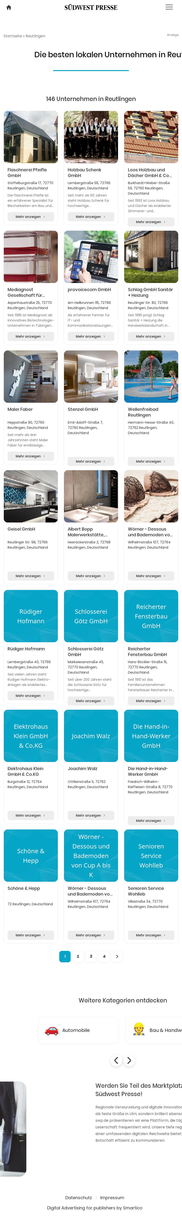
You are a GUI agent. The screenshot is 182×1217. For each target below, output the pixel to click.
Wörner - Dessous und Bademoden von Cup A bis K (150, 532)
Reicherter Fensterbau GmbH (147, 651)
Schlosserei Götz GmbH (86, 651)
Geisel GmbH (21, 529)
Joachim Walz (82, 768)
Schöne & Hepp (24, 888)
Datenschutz (78, 1198)
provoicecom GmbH (89, 289)
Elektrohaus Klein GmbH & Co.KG (25, 771)
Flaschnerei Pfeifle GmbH (27, 172)
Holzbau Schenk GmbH (84, 172)
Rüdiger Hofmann (26, 649)
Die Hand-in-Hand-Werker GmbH (148, 771)
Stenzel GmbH (83, 409)
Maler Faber (20, 409)
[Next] (117, 957)
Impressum (112, 1198)
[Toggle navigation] (169, 6)
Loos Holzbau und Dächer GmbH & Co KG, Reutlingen (148, 172)
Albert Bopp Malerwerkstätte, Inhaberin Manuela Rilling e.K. (87, 532)
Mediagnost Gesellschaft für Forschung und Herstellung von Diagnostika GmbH (27, 292)
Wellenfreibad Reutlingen (143, 412)
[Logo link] (91, 6)
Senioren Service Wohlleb (146, 891)
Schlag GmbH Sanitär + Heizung (150, 292)
